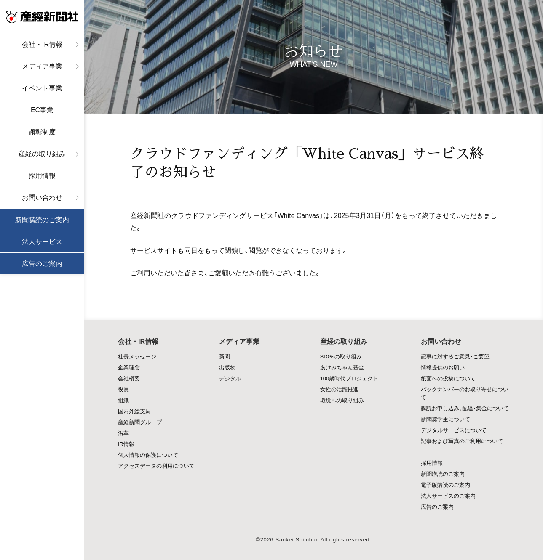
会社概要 (129, 378)
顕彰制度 (42, 131)
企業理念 (129, 367)
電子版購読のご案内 (445, 484)
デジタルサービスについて (454, 430)
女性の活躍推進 (339, 389)
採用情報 (42, 175)
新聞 (224, 356)
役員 (123, 389)
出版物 (227, 367)
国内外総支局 (134, 411)
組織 (123, 400)
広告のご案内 (42, 263)
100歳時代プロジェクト (349, 378)
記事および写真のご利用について (462, 441)
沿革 (123, 433)
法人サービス (42, 241)
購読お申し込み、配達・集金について (465, 408)
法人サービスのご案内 (448, 495)
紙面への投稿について (448, 378)
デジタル (230, 378)
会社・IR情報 (42, 44)
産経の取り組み (42, 153)
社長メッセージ (137, 356)
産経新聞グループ (140, 422)
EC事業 (42, 110)
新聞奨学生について (445, 419)
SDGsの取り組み (341, 356)
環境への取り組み (342, 400)
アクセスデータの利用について (156, 466)
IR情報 (126, 444)
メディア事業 (42, 66)
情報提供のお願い (443, 367)
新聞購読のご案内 (42, 219)
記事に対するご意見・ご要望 (455, 356)
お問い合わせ (42, 197)
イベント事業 (42, 88)
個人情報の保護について (148, 455)
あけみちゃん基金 (342, 367)
